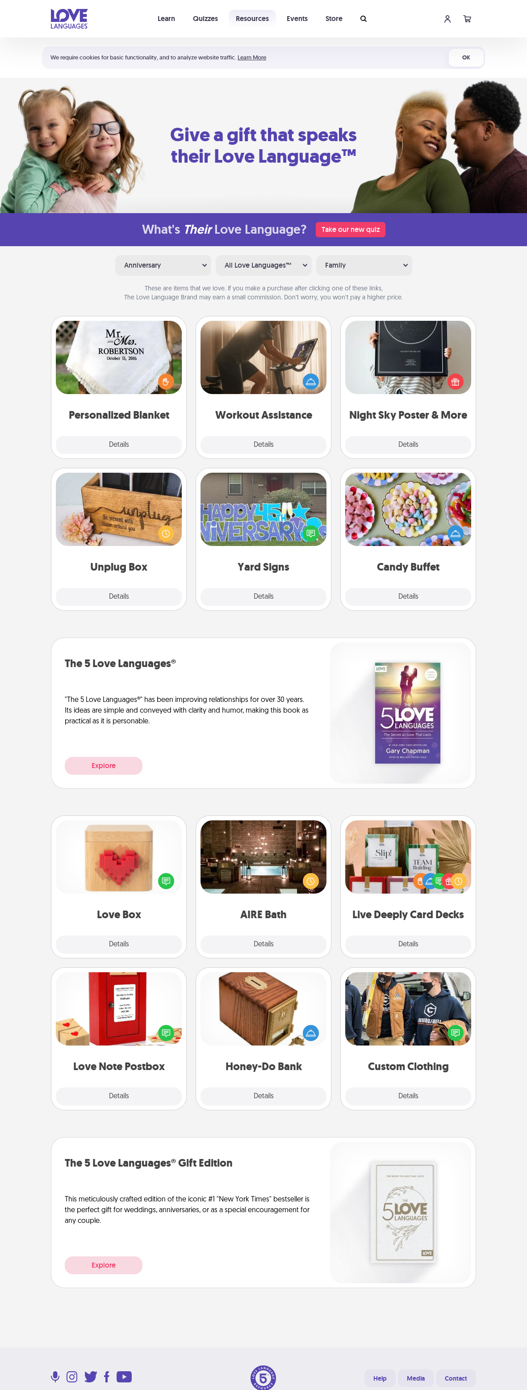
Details (119, 445)
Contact (456, 1378)
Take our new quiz (351, 229)
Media (416, 1378)
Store (334, 18)
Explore (104, 765)
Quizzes (205, 18)
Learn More (252, 57)
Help (380, 1378)
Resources (252, 18)
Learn (166, 18)
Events (297, 18)
